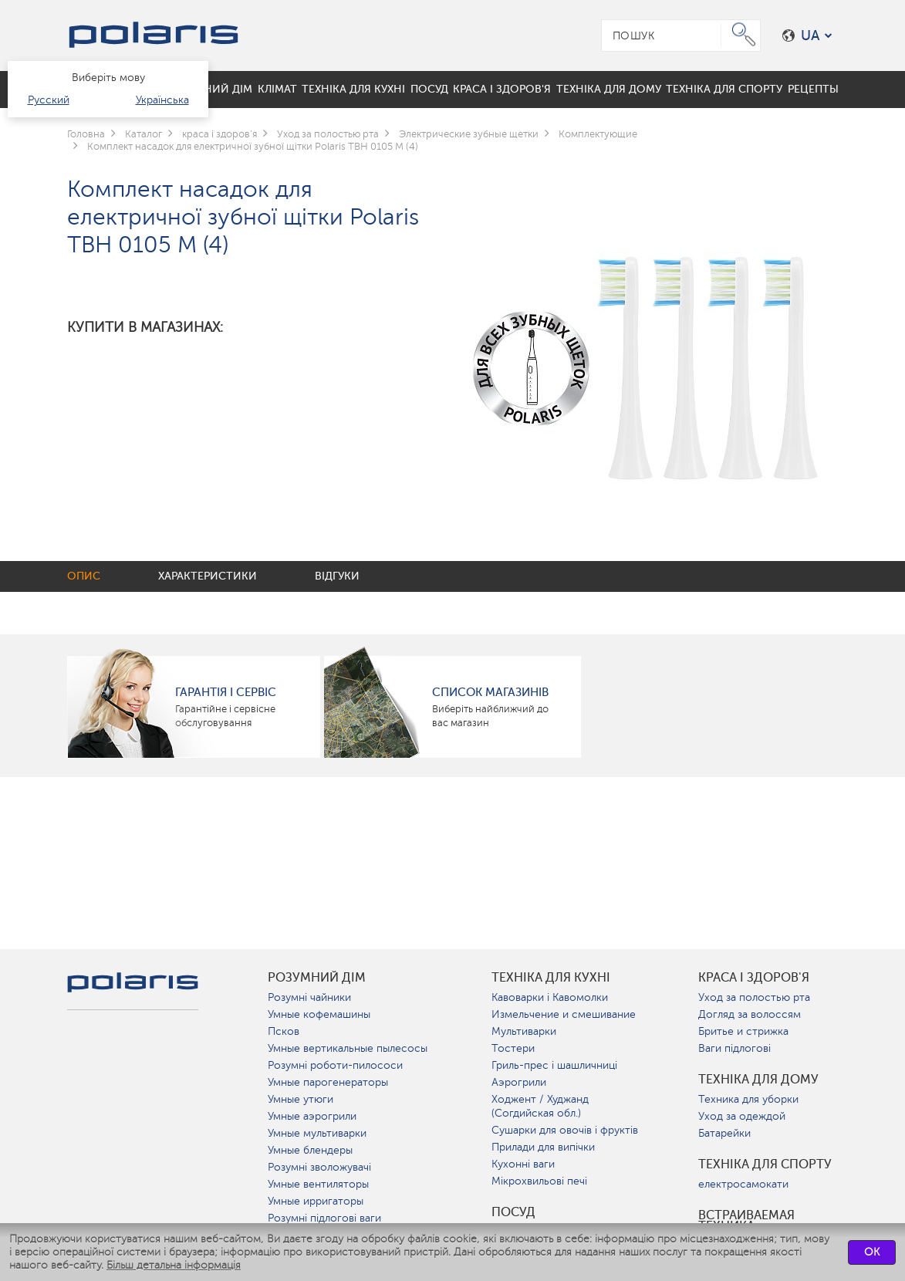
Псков (283, 1031)
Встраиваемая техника (746, 1221)
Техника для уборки (748, 1099)
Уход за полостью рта (754, 997)
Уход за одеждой (741, 1116)
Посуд (513, 1212)
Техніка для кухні (550, 977)
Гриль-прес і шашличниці (554, 1065)
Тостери (513, 1048)
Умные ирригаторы (315, 1201)
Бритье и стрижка (743, 1031)
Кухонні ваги (523, 1164)
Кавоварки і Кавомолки (549, 997)
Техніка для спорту (765, 1164)
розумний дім (317, 977)
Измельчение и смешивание (563, 1014)
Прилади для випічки (543, 1147)
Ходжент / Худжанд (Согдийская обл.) (540, 1106)
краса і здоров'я (753, 977)
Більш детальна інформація (173, 1265)
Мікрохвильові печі (539, 1181)
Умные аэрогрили (312, 1116)
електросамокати (743, 1184)
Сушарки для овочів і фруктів (564, 1130)
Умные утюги (300, 1099)
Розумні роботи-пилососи (335, 1065)
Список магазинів (490, 692)
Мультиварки (523, 1031)
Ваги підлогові (734, 1048)
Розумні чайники (309, 997)
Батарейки (724, 1133)
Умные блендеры (310, 1150)
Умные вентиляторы (318, 1184)
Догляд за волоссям (749, 1014)
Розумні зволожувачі (319, 1167)
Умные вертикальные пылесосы (347, 1048)
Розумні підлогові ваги (324, 1218)
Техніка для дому (758, 1079)
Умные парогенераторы (328, 1082)
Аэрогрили (518, 1082)
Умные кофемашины (319, 1014)
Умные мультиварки (317, 1133)
